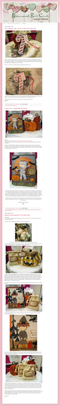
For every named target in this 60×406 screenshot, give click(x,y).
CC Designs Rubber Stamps (21, 209)
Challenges (24, 23)
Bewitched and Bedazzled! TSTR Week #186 (17, 215)
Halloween (26, 209)
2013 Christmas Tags (10, 105)
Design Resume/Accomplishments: (13, 23)
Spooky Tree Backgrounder (36, 209)
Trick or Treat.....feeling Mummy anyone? (16, 108)
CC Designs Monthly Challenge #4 (12, 209)
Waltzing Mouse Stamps (8, 210)
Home (5, 23)
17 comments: (17, 208)
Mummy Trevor (30, 209)
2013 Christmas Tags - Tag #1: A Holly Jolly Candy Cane (20, 28)
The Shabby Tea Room (27, 218)
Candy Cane (15, 105)
